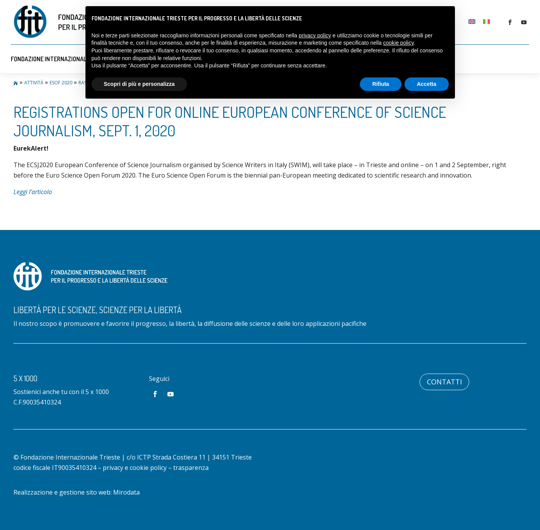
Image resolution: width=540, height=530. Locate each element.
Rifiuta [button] (380, 84)
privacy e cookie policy (135, 467)
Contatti (444, 381)
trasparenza (191, 467)
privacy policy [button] (315, 35)
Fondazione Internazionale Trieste (62, 59)
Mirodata (126, 492)
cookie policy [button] (398, 43)
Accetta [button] (426, 84)
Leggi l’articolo (32, 192)
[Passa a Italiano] (486, 21)
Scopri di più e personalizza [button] (139, 84)
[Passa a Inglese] (472, 21)
